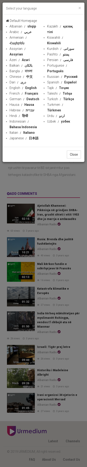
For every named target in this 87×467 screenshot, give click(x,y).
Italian (22, 132)
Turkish (60, 99)
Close (74, 154)
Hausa (22, 104)
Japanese (24, 138)
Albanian (23, 26)
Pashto (58, 54)
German (24, 99)
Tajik (58, 88)
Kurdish (60, 49)
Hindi (19, 116)
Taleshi (59, 93)
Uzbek (58, 121)
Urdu (56, 116)
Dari (18, 82)
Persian (60, 60)
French (24, 93)
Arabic (21, 32)
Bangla (21, 71)
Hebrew (22, 110)
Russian (62, 77)
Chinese (21, 77)
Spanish (62, 82)
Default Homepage (21, 21)
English (23, 88)
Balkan (21, 65)
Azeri (20, 60)
